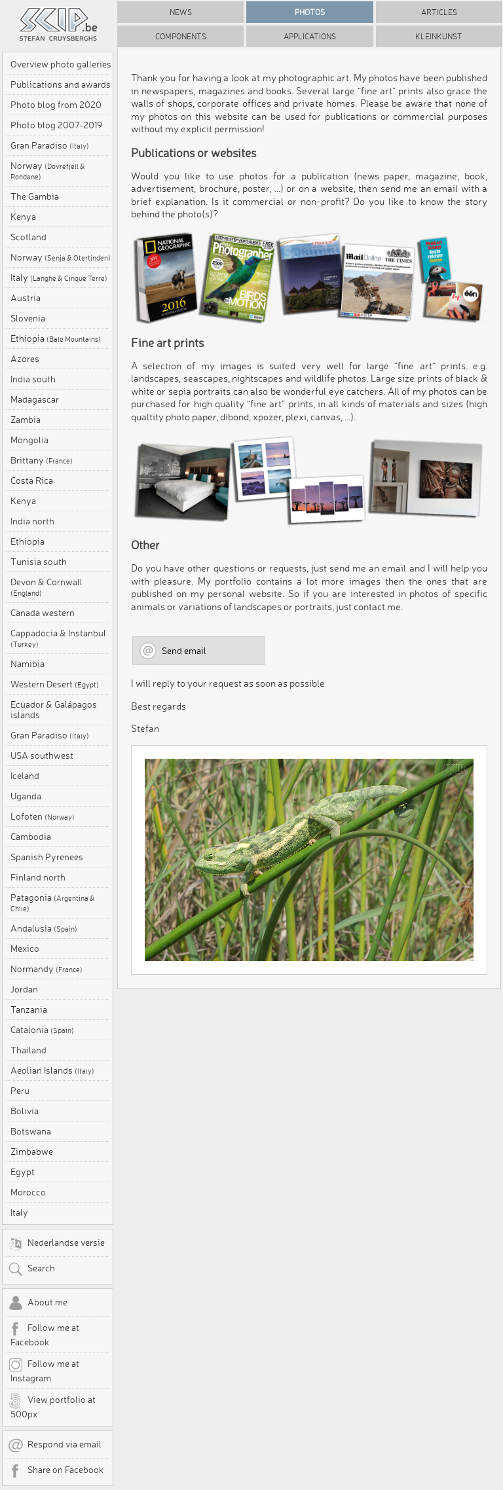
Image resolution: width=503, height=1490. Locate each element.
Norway (47, 170)
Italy (58, 277)
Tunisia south (38, 561)
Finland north (37, 877)
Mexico (24, 948)
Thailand (28, 1050)
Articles (439, 12)
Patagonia (52, 902)
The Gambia (34, 196)
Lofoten (42, 816)
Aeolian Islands (52, 1070)
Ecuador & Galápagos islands (53, 709)
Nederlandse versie (56, 1244)
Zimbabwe (31, 1151)
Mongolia (29, 440)
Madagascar (34, 399)
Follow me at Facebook (43, 1334)
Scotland (28, 237)
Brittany (41, 460)
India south (33, 379)
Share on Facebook (55, 1471)
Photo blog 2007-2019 (56, 125)
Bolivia (24, 1111)
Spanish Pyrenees (46, 857)
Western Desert (54, 684)
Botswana (30, 1131)
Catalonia (42, 1030)
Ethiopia (55, 338)
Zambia (25, 419)
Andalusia (43, 928)
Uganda (25, 796)
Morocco (28, 1192)
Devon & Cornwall (46, 587)
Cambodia (30, 836)
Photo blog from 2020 (56, 105)
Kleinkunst (438, 36)
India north (32, 521)
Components (180, 36)
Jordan (24, 989)
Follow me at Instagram (43, 1370)
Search (31, 1269)
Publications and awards (60, 84)
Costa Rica (31, 480)
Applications (310, 36)
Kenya (23, 216)
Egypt (22, 1172)
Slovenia (27, 318)
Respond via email (55, 1445)
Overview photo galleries (60, 64)
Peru (19, 1090)
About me (37, 1303)
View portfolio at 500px (52, 1406)
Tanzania (28, 1009)
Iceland (24, 776)
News (181, 12)
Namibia (27, 664)
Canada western (42, 613)
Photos (310, 12)
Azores (24, 359)
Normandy (46, 969)
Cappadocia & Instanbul (58, 638)
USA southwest (41, 755)
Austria (25, 298)
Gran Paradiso (49, 145)
